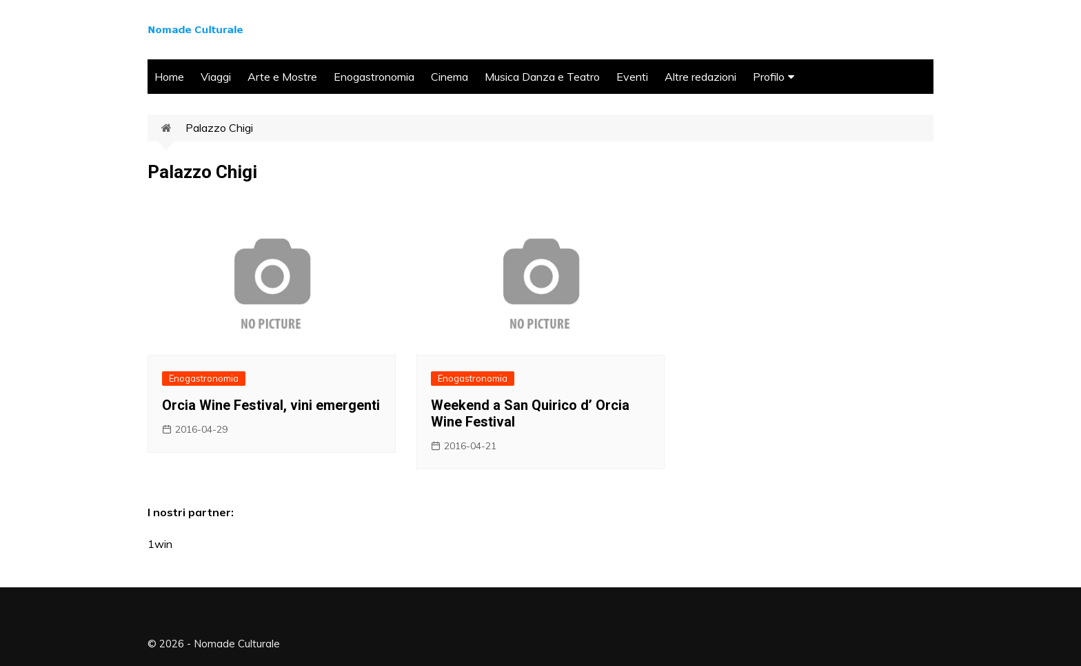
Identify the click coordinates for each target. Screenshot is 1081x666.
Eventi (632, 77)
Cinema (449, 77)
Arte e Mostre (282, 77)
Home (169, 77)
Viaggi (216, 77)
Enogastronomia (374, 77)
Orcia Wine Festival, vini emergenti (271, 405)
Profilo (769, 77)
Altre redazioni (700, 77)
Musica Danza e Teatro (542, 77)
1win (160, 544)
